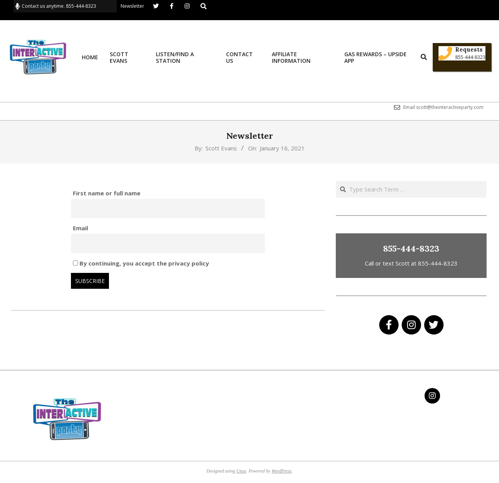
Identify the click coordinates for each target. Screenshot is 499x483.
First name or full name (106, 193)
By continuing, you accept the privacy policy (141, 263)
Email (80, 228)
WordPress (281, 471)
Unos (241, 471)
